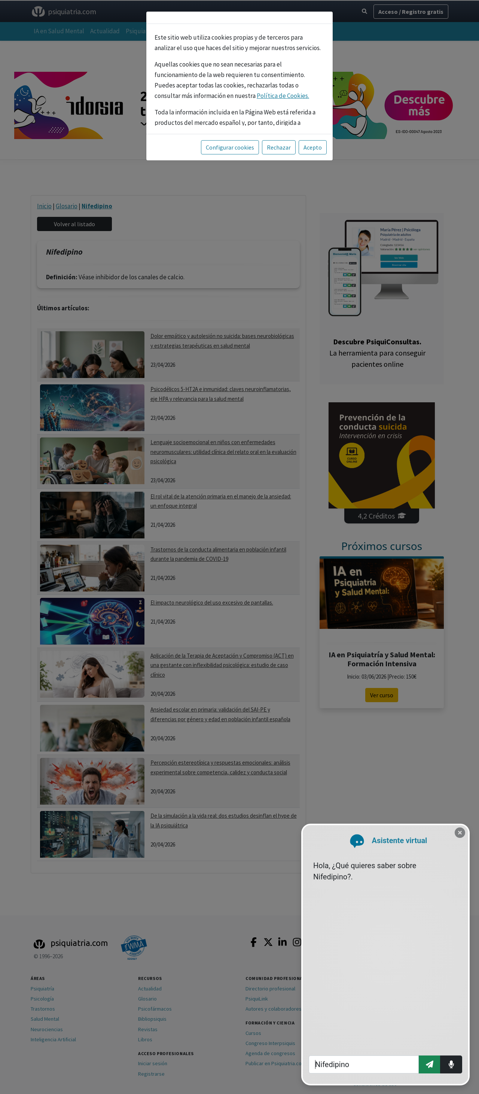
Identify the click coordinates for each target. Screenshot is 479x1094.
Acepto (312, 147)
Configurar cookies (230, 147)
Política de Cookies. (283, 96)
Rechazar (279, 147)
